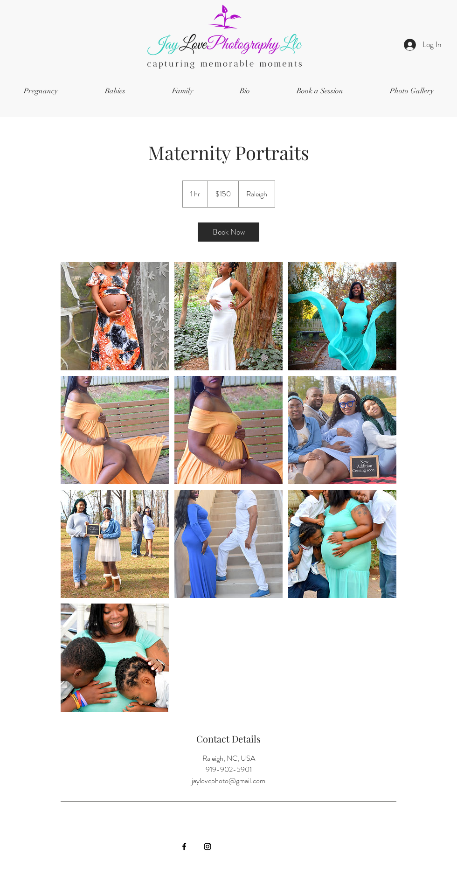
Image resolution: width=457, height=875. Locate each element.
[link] (228, 232)
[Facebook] (184, 846)
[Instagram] (207, 846)
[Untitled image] (115, 316)
